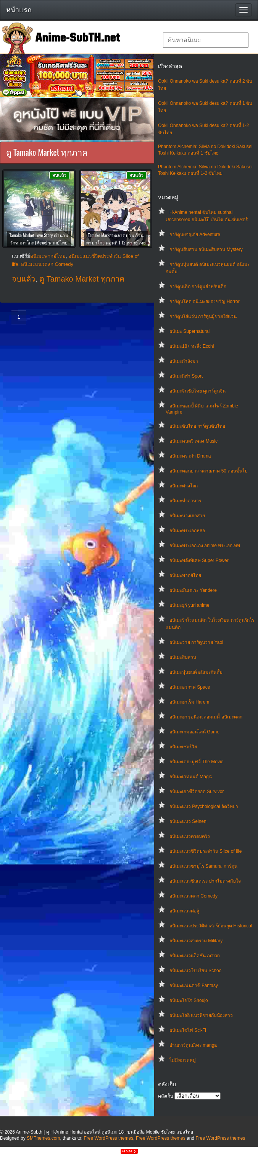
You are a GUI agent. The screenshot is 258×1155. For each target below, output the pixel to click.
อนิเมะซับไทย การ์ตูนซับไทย (197, 426)
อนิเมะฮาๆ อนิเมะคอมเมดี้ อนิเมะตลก (205, 717)
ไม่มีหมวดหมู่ (182, 1060)
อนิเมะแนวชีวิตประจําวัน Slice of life (205, 851)
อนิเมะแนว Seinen (187, 821)
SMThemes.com (43, 1138)
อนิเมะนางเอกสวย (187, 515)
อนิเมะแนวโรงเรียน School (196, 970)
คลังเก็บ (165, 1096)
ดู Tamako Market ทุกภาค (81, 279)
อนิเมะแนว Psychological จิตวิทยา (203, 806)
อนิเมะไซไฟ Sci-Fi (187, 1030)
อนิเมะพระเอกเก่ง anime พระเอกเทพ (204, 545)
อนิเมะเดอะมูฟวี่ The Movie (196, 761)
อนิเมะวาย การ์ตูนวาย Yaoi (196, 642)
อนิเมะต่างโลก (183, 486)
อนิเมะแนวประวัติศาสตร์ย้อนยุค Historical (210, 926)
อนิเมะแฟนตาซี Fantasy (193, 985)
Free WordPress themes (108, 1138)
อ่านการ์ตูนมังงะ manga (193, 1045)
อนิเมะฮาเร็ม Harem (189, 702)
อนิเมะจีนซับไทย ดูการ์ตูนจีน (197, 391)
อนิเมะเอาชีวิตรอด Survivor (196, 791)
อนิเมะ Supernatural (189, 331)
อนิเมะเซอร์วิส (183, 746)
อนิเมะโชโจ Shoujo (188, 1000)
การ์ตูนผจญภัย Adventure (194, 234)
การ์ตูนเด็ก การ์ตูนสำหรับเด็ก (197, 286)
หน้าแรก (19, 10)
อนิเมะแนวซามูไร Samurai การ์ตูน (203, 866)
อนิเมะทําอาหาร (185, 500)
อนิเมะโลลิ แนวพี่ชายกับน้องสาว (201, 1015)
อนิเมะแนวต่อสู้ (184, 911)
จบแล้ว (23, 279)
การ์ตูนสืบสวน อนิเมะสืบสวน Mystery (206, 249)
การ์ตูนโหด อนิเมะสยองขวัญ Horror (204, 301)
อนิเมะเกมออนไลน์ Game (194, 732)
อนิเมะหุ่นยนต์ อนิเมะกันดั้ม (196, 672)
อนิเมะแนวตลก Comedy (193, 896)
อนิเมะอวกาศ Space (189, 687)
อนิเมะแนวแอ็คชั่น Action (194, 955)
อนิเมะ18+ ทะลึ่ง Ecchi (191, 346)
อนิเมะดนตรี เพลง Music (193, 441)
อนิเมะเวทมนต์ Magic (190, 776)
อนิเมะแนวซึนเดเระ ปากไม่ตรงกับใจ (205, 881)
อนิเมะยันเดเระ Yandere (193, 590)
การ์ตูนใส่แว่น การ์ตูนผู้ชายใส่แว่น (203, 316)
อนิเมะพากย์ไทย (185, 575)
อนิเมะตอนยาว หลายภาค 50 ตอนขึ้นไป (208, 471)
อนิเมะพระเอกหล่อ (187, 530)
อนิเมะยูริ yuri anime (189, 605)
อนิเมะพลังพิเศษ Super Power (199, 560)
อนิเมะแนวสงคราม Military (196, 940)
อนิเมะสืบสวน (182, 657)
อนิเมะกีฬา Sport (186, 376)
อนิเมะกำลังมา (183, 361)
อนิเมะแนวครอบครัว (189, 836)
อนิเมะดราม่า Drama (190, 456)
